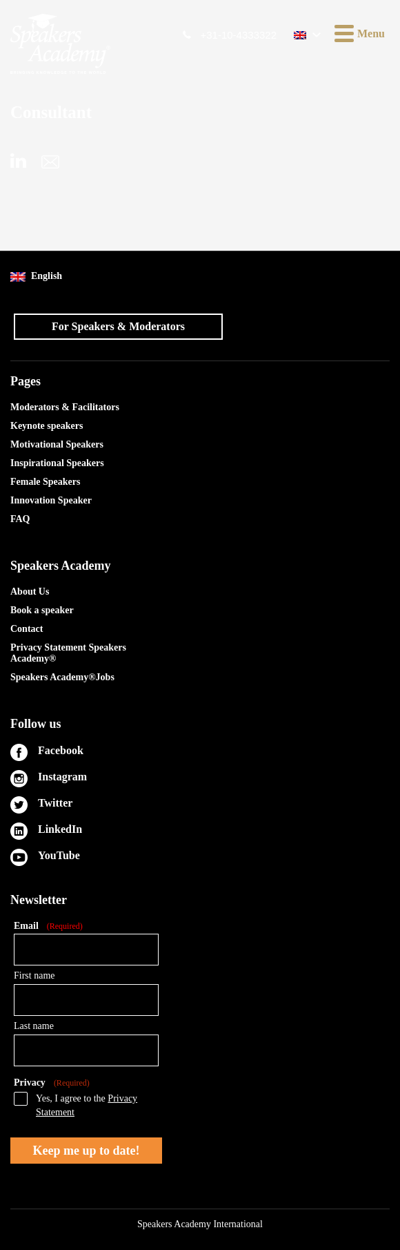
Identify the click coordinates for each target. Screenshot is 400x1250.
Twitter (55, 803)
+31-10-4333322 (238, 35)
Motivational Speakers (56, 444)
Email (48, 926)
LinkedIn (60, 829)
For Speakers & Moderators (118, 326)
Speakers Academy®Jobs (62, 677)
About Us (29, 591)
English (36, 276)
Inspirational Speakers (57, 463)
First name (34, 975)
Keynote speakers (46, 426)
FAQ (20, 519)
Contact (26, 629)
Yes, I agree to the (86, 1105)
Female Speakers (45, 482)
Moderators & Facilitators (64, 407)
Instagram (62, 776)
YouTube (59, 855)
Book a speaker (42, 610)
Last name (34, 1026)
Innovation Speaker (51, 500)
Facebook (60, 750)
